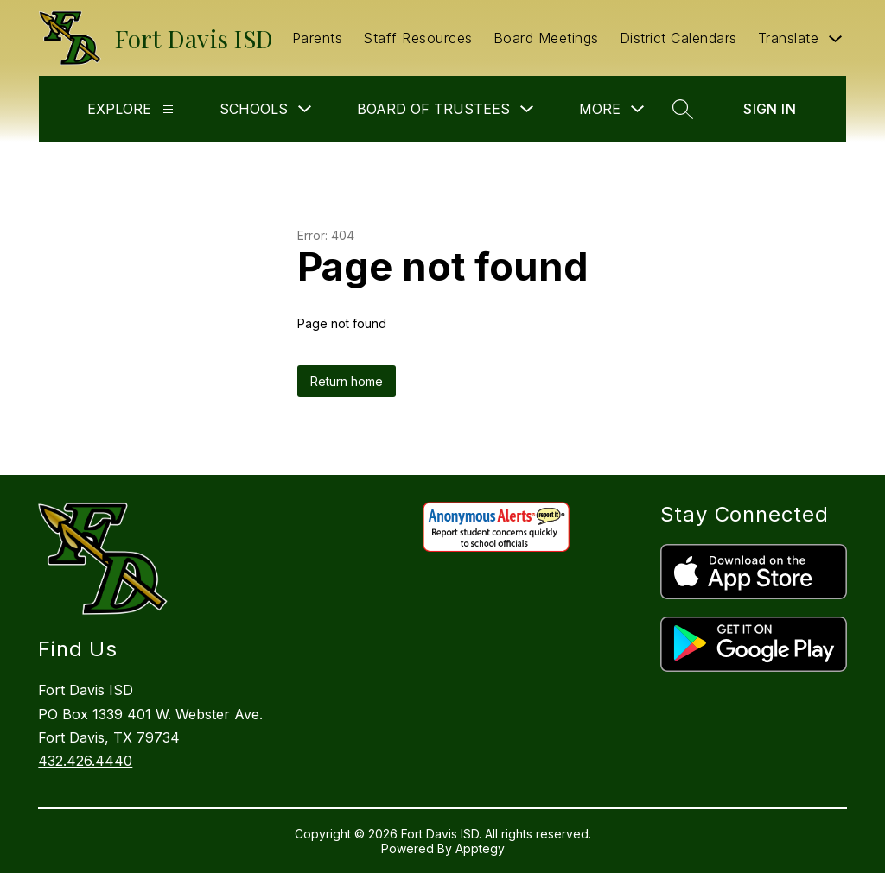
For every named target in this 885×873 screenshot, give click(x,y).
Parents (317, 38)
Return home (346, 381)
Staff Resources (418, 38)
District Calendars (678, 38)
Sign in (769, 108)
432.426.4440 (85, 760)
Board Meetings (546, 38)
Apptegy (480, 848)
